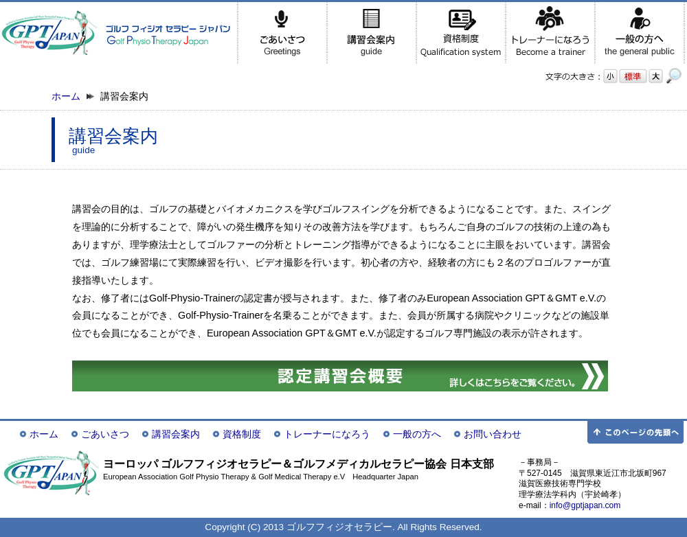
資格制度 (242, 434)
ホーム (66, 96)
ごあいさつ (105, 434)
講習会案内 (176, 434)
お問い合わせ (492, 434)
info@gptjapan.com (585, 505)
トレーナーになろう (327, 434)
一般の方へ (417, 434)
